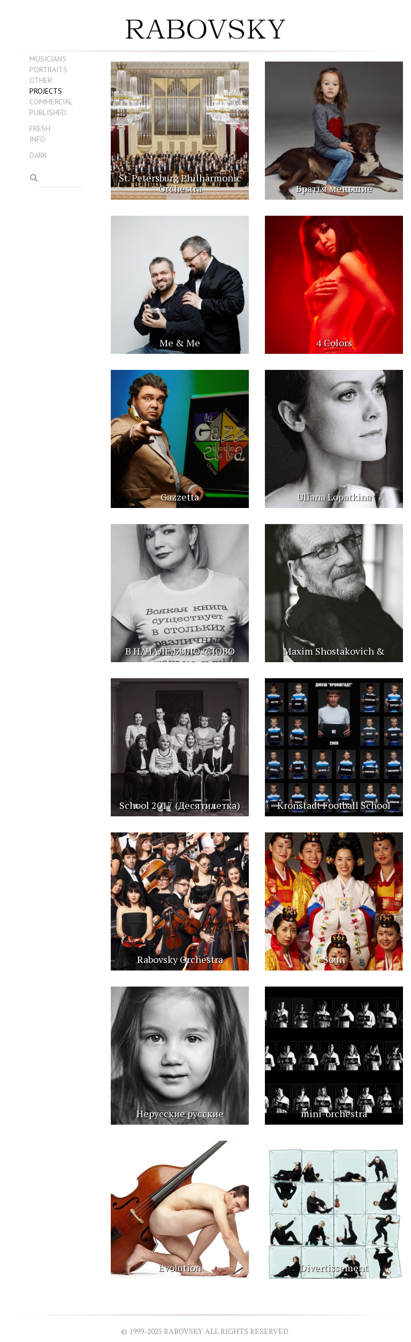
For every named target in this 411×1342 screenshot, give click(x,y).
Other (40, 80)
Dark (38, 155)
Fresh (39, 128)
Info (37, 139)
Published (47, 112)
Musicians (47, 59)
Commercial (51, 102)
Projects (45, 91)
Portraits (48, 69)
